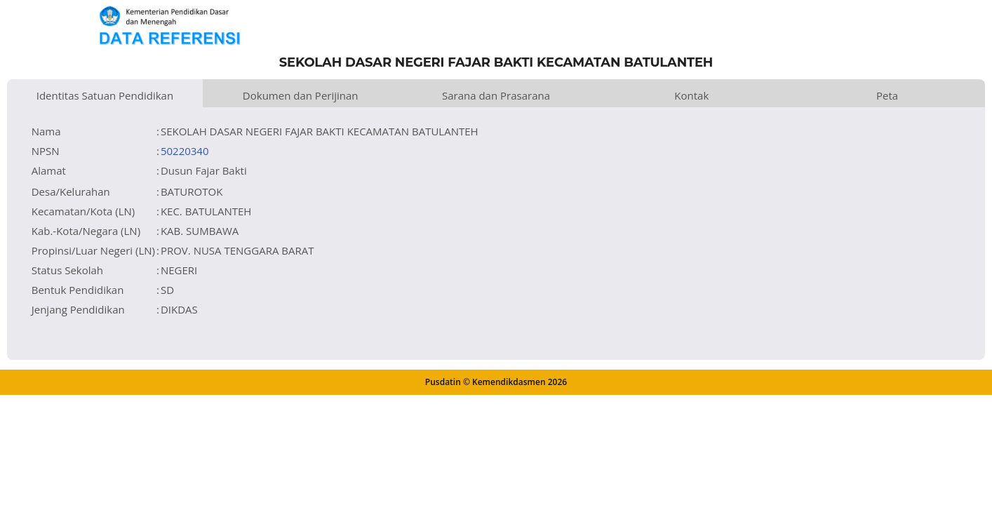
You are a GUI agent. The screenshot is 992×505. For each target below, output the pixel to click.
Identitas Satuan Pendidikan (104, 95)
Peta (887, 95)
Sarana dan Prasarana (496, 95)
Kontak (691, 95)
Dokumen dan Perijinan (300, 95)
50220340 (185, 151)
